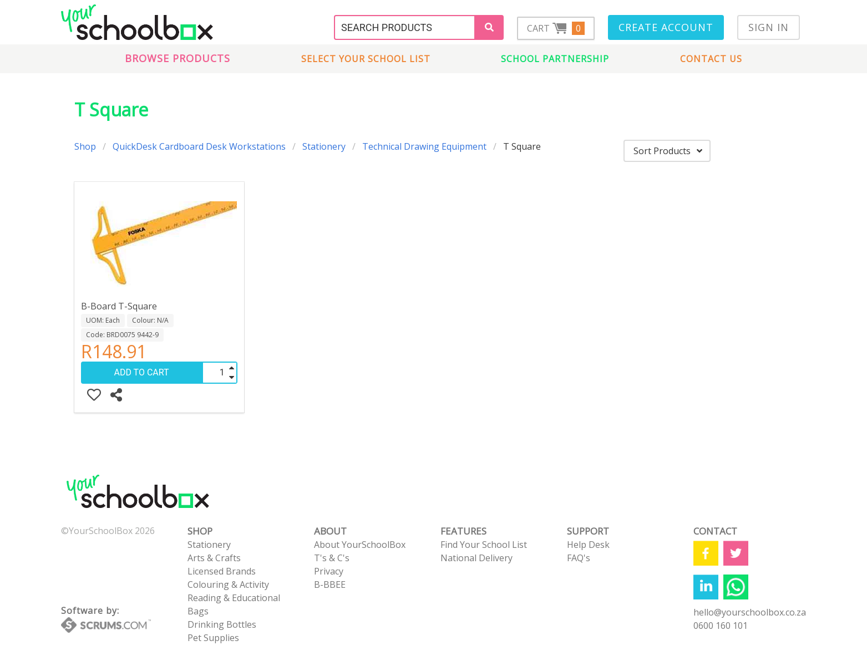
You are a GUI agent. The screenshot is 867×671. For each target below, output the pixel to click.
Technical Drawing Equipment (424, 146)
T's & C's (331, 558)
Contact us (711, 59)
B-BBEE (330, 584)
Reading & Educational (233, 598)
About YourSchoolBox (359, 544)
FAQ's (578, 558)
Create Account (665, 27)
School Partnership (555, 59)
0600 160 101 (720, 625)
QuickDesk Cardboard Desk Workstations (199, 146)
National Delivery (476, 558)
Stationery (324, 146)
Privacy (328, 571)
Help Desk (588, 544)
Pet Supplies (213, 638)
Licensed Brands (221, 571)
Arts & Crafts (214, 558)
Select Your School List (365, 59)
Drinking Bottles (221, 624)
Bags (198, 611)
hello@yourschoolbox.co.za (749, 612)
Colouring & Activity (228, 584)
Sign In (768, 27)
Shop (85, 146)
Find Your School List (483, 544)
